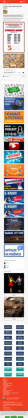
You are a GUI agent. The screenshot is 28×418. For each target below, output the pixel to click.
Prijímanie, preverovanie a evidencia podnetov (10, 392)
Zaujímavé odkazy (6, 391)
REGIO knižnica (5, 384)
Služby (4, 379)
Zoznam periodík (6, 386)
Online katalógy (5, 380)
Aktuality (9, 4)
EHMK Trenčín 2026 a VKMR (7, 383)
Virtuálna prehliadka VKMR (7, 385)
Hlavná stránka (5, 4)
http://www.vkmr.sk (8, 409)
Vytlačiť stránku (6, 76)
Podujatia (4, 381)
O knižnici (4, 378)
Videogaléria (5, 388)
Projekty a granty (6, 393)
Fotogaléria (5, 387)
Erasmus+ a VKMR (6, 394)
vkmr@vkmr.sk (8, 407)
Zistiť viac (14, 295)
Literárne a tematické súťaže (7, 390)
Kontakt (4, 389)
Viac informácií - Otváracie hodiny (8, 410)
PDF (18, 72)
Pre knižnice (5, 382)
